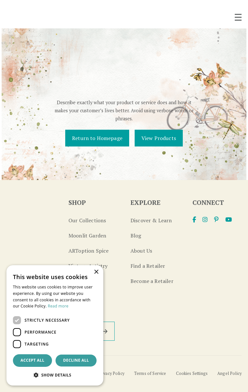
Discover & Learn (151, 220)
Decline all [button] (76, 360)
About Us (141, 250)
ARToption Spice (88, 250)
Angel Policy (229, 373)
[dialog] (54, 325)
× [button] (96, 272)
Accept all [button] (33, 360)
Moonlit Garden (87, 235)
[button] (55, 375)
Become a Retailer (151, 281)
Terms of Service (150, 373)
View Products (158, 138)
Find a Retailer (147, 265)
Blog (135, 235)
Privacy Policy (111, 373)
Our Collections (87, 220)
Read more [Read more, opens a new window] (58, 306)
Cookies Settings (192, 373)
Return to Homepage (97, 138)
